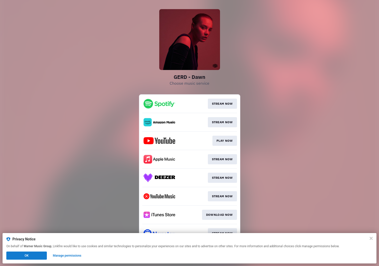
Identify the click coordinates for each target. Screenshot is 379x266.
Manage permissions (67, 255)
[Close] (371, 238)
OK (27, 255)
